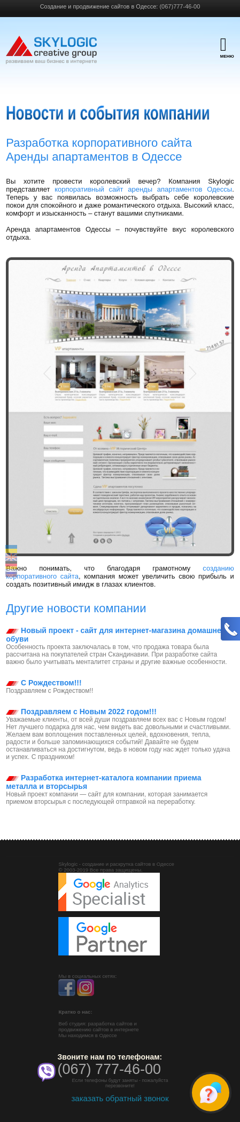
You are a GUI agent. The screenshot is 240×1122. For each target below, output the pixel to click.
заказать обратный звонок (119, 1098)
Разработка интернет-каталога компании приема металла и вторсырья (103, 782)
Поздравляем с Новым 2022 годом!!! (81, 711)
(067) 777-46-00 (109, 1069)
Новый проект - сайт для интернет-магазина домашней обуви (116, 634)
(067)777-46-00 (179, 6)
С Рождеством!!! (43, 682)
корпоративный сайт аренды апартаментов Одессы (143, 189)
